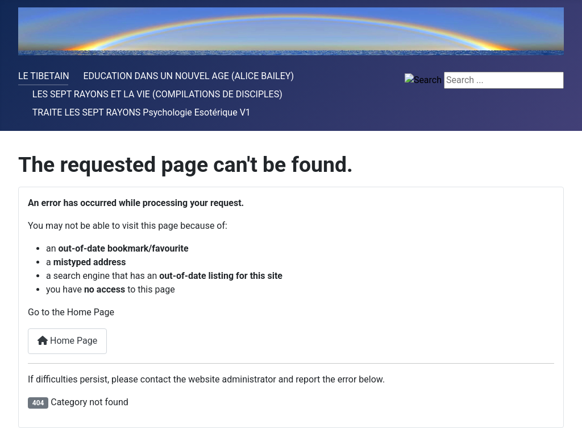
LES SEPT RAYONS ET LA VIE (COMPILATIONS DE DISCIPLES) (157, 94)
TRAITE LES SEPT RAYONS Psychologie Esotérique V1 (141, 112)
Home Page (67, 340)
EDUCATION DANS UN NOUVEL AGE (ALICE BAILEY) (188, 76)
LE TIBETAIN (43, 76)
